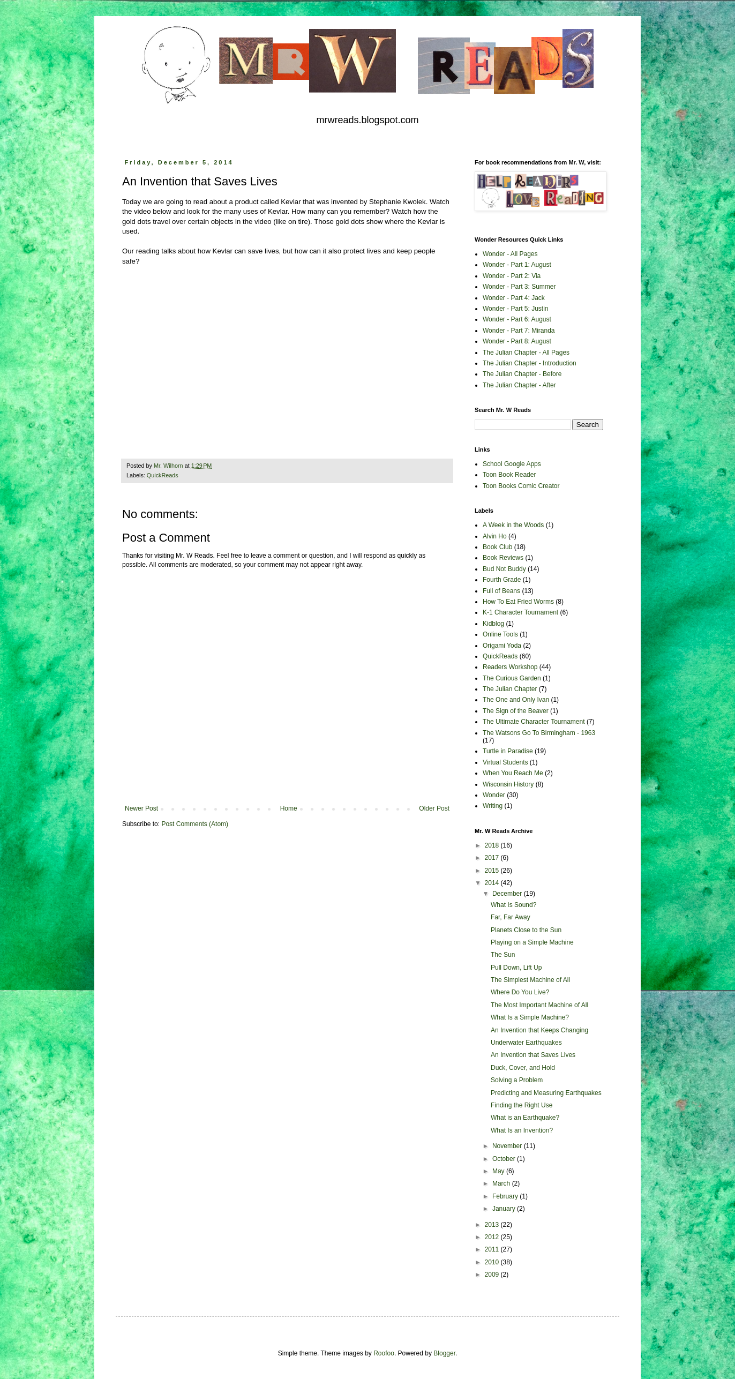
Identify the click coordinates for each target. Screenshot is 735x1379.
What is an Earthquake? (525, 1117)
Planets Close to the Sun (526, 930)
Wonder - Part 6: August (517, 319)
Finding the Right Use (521, 1105)
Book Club (497, 547)
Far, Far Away (510, 917)
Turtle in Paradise (508, 751)
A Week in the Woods (513, 525)
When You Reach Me (513, 773)
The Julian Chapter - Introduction (529, 363)
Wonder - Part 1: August (517, 264)
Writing (492, 806)
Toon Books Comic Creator (521, 486)
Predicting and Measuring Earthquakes (546, 1093)
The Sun (503, 954)
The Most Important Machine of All (539, 1005)
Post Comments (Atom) (194, 824)
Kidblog (493, 623)
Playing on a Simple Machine (532, 942)
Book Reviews (503, 557)
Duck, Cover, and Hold (523, 1067)
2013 (493, 1224)
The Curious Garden (512, 678)
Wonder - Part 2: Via (512, 276)
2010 (493, 1262)
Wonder (494, 795)
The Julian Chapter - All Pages (526, 352)
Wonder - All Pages (510, 254)
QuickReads (162, 475)
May (499, 1171)
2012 (493, 1237)
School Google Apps (512, 464)
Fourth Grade (502, 579)
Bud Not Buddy (504, 569)
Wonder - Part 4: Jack (514, 298)
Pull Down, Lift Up (516, 967)
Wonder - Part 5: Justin (516, 308)
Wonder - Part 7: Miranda (519, 330)
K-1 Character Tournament (520, 612)
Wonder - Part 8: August (517, 341)
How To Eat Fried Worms (518, 601)
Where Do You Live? (520, 992)
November (508, 1146)
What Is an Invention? (522, 1130)
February (506, 1196)
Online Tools (500, 634)
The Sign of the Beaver (516, 711)
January (504, 1208)
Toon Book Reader (509, 474)
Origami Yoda (502, 645)
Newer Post (141, 808)
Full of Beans (501, 591)
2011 (493, 1249)
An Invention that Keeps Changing (539, 1030)
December (508, 893)
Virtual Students (505, 762)
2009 (493, 1274)
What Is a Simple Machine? (530, 1017)
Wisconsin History (508, 784)
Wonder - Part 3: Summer (519, 286)
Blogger (444, 1353)
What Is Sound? (513, 905)
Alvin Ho (495, 536)
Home (288, 808)
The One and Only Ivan (516, 699)
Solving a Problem (517, 1080)
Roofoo (383, 1353)
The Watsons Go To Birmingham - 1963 (539, 733)
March (502, 1183)
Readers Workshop (510, 667)
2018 (493, 845)
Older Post (434, 808)
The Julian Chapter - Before (522, 374)
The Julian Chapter (510, 689)
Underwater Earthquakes (526, 1042)
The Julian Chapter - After (519, 385)
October (504, 1159)
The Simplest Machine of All (530, 980)
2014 (493, 883)
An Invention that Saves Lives (533, 1055)
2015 (493, 870)
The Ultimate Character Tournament (534, 721)
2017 (493, 857)
